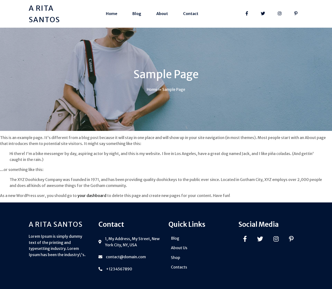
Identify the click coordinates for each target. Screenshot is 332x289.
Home (152, 89)
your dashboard (91, 195)
